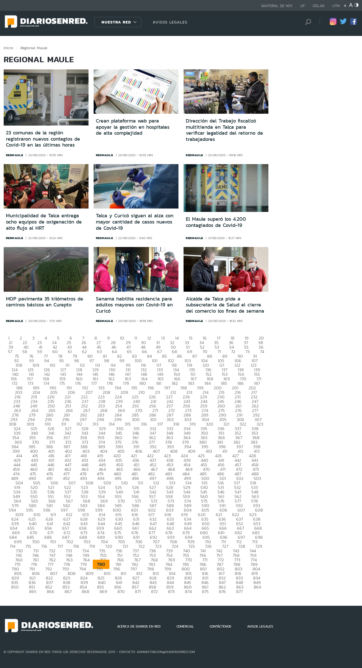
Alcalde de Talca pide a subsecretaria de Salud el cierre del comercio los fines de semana (225, 305)
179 (126, 383)
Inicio (8, 48)
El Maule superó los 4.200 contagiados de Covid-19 (216, 222)
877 (239, 591)
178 (110, 383)
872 (154, 591)
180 (142, 383)
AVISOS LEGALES (170, 22)
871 (138, 591)
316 (144, 424)
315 (128, 424)
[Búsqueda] (307, 22)
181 (158, 383)
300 (136, 419)
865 (32, 591)
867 (68, 591)
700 (36, 542)
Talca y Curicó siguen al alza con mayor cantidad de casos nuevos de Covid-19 (134, 221)
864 (257, 587)
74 (262, 352)
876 (222, 591)
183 (191, 383)
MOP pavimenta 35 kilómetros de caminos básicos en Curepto (44, 302)
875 (205, 591)
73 (247, 352)
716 (44, 546)
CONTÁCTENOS (220, 626)
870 (121, 591)
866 (50, 591)
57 (10, 352)
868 (85, 591)
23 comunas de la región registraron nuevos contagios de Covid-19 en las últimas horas (43, 139)
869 (103, 591)
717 (60, 546)
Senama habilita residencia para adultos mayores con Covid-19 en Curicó (134, 305)
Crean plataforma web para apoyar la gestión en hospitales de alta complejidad (132, 127)
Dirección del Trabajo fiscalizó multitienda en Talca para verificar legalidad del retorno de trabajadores (224, 130)
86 (179, 356)
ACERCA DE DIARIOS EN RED (139, 626)
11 (135, 338)
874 (188, 591)
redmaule (14, 155)
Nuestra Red (116, 22)
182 (175, 383)
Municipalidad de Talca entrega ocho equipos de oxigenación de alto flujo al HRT (44, 221)
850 (15, 587)
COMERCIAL (185, 626)
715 (28, 546)
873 (171, 591)
